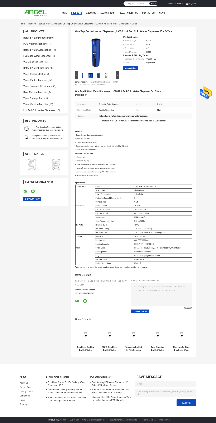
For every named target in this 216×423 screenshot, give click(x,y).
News (162, 13)
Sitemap (23, 404)
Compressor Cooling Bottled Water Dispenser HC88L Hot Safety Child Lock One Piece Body (48, 138)
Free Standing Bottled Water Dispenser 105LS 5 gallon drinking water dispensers (157, 349)
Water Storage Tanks (34, 98)
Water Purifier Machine (35, 80)
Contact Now (130, 68)
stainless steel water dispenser (136, 267)
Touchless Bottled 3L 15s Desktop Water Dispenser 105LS (133, 349)
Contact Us (148, 13)
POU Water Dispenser (34, 43)
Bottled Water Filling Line (36, 68)
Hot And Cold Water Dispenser (39, 110)
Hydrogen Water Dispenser (37, 56)
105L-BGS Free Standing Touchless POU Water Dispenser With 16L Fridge (110, 391)
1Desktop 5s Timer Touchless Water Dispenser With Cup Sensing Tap (181, 349)
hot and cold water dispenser (91, 267)
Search (153, 4)
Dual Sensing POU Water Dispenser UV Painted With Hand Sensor (110, 383)
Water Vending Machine (35, 104)
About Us (91, 13)
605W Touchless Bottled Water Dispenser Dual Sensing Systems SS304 (110, 349)
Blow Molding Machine (35, 92)
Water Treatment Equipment (38, 86)
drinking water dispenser (113, 267)
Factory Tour (107, 13)
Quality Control (129, 13)
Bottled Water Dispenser (50, 24)
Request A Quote (174, 3)
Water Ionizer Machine (35, 74)
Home (64, 13)
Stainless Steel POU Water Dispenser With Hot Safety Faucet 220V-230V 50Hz (111, 398)
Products (76, 13)
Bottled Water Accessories (37, 49)
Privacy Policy (53, 420)
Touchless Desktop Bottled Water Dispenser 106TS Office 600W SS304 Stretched (85, 349)
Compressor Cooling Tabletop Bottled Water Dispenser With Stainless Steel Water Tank (65, 392)
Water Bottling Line (33, 62)
